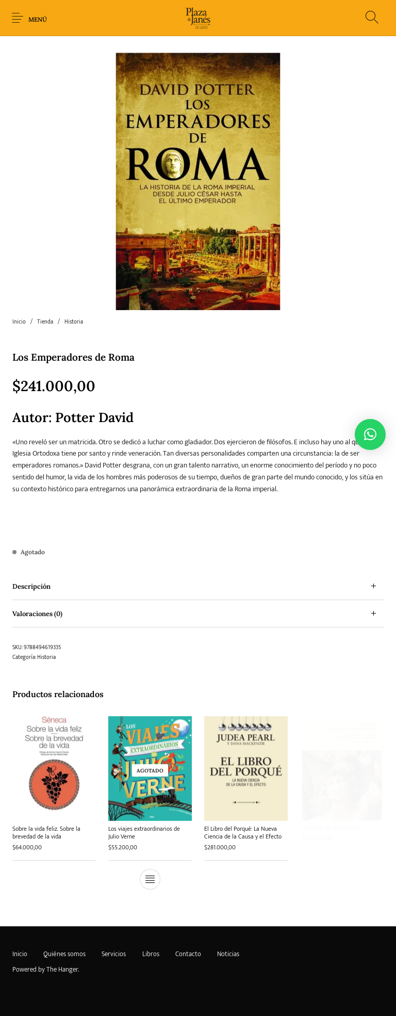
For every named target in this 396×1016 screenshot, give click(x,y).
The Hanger (62, 969)
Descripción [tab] (31, 586)
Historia (73, 322)
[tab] (198, 586)
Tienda (45, 322)
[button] (370, 434)
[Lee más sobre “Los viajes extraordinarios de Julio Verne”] (150, 878)
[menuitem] (19, 954)
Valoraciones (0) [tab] (37, 613)
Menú (37, 19)
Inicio (19, 322)
